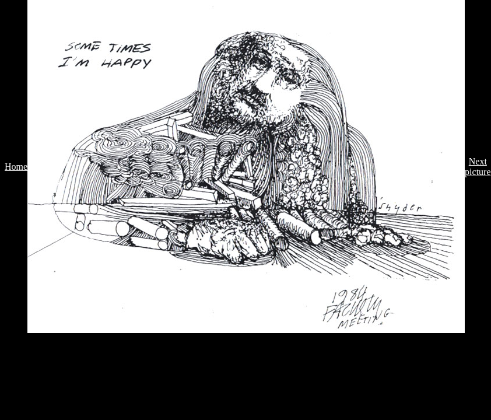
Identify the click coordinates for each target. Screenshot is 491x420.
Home (16, 167)
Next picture (477, 166)
